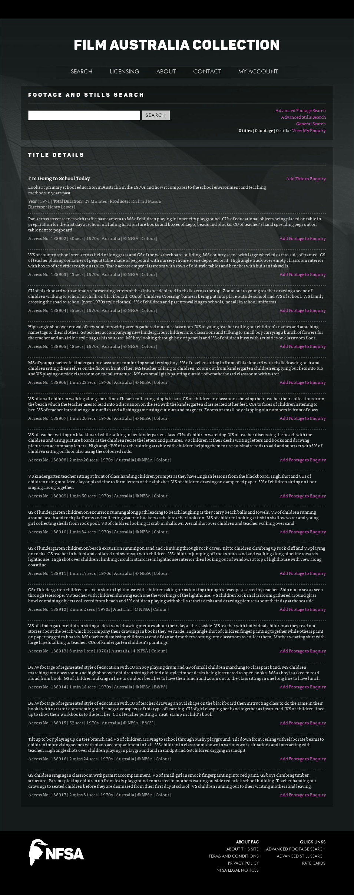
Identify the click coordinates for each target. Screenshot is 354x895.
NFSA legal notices (237, 870)
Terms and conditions (234, 856)
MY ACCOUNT (258, 72)
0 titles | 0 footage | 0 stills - (265, 131)
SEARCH (82, 72)
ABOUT (166, 72)
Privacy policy (243, 863)
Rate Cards (313, 863)
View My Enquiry (309, 131)
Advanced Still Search (301, 856)
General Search (311, 124)
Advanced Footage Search (300, 111)
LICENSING (124, 72)
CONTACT (207, 72)
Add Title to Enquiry (306, 179)
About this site (242, 849)
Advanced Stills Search (303, 117)
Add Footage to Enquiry (302, 239)
